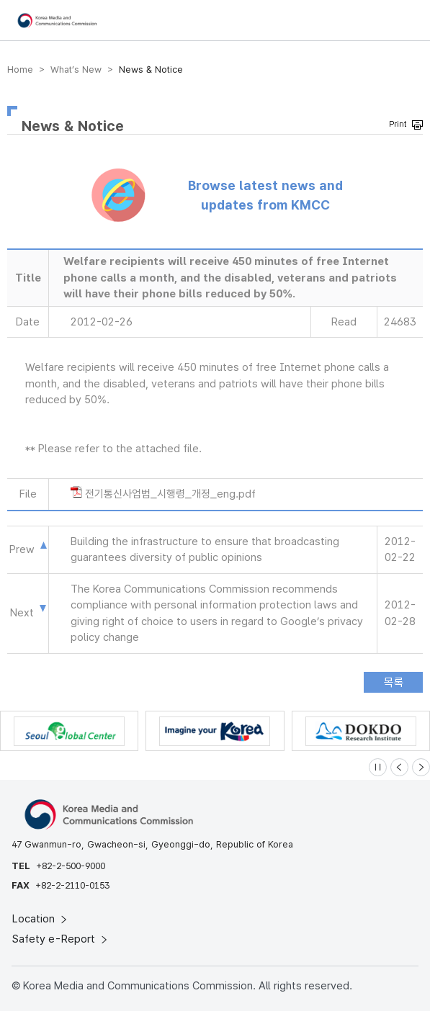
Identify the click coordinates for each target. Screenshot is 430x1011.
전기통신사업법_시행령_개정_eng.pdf (170, 493)
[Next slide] (421, 767)
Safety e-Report (60, 939)
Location (40, 918)
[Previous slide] (399, 767)
